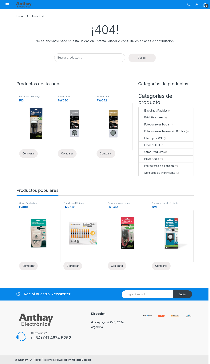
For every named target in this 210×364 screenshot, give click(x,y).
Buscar (189, 4)
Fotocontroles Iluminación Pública (162, 131)
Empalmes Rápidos (153, 110)
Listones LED (149, 145)
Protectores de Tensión (156, 165)
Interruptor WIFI (151, 138)
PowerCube (64, 96)
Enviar (182, 294)
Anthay (23, 359)
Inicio (20, 16)
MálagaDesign (81, 359)
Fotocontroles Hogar (30, 96)
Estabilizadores (151, 117)
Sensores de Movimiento (157, 172)
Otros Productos (151, 151)
